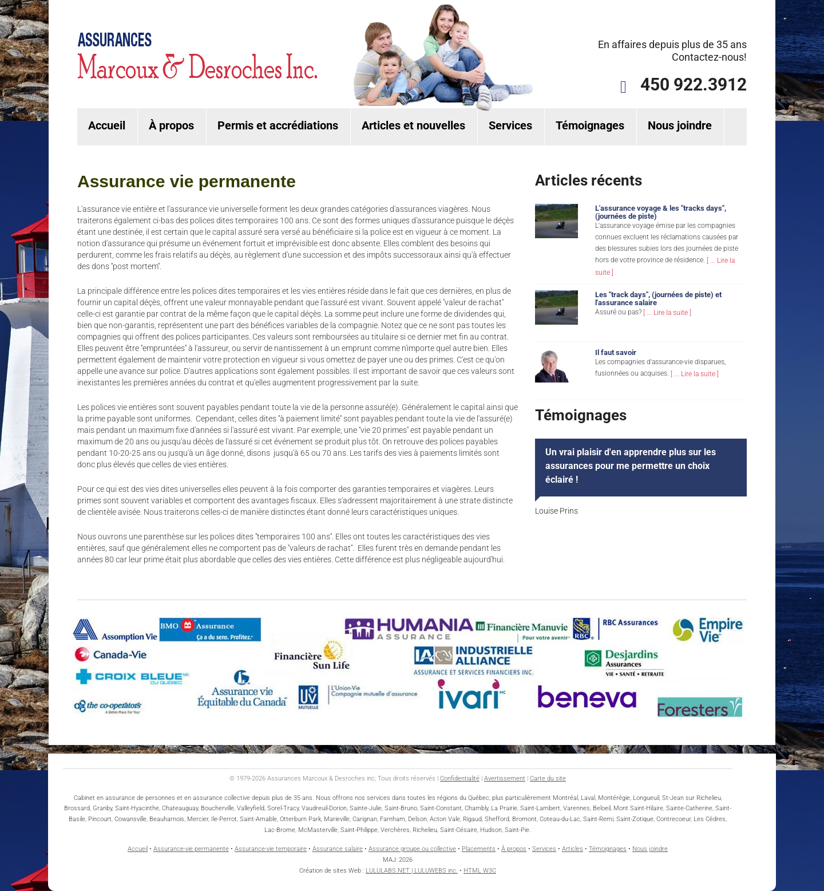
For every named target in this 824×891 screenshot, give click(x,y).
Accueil (106, 125)
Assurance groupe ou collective (412, 849)
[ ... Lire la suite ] (667, 313)
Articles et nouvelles (413, 125)
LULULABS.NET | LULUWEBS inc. (412, 870)
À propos (171, 125)
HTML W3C (480, 870)
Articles (572, 849)
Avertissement (504, 778)
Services (510, 125)
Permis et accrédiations (277, 125)
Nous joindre (680, 125)
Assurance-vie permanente (191, 849)
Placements (479, 849)
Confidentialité (460, 778)
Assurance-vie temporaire (271, 849)
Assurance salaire (337, 849)
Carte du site (548, 778)
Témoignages (590, 125)
